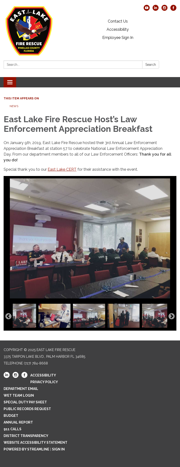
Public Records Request (27, 409)
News (14, 106)
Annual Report (18, 422)
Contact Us (118, 21)
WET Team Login (19, 395)
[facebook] (173, 9)
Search (150, 65)
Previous (8, 316)
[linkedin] (156, 9)
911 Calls (12, 429)
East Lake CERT (62, 169)
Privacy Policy (44, 382)
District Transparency (26, 436)
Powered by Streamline (26, 449)
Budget (11, 416)
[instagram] (164, 9)
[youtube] (147, 9)
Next (171, 316)
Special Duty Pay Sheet (25, 402)
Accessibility (118, 29)
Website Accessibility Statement (35, 442)
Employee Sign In (117, 37)
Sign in (58, 449)
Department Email (21, 389)
